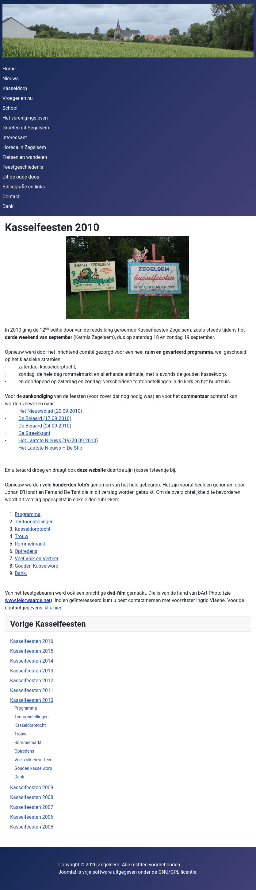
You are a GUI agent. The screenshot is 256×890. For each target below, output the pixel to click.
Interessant (14, 137)
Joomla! (67, 872)
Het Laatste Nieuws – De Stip (50, 448)
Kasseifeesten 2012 (31, 680)
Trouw (20, 733)
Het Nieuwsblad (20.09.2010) (50, 411)
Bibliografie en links (23, 187)
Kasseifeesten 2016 (31, 641)
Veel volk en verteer (33, 759)
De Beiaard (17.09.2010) (44, 418)
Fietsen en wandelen (24, 157)
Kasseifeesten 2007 (31, 807)
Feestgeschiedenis (22, 167)
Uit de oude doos (20, 177)
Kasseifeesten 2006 (31, 817)
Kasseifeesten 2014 (31, 661)
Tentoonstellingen (31, 716)
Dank (7, 206)
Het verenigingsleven (25, 118)
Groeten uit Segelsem (25, 128)
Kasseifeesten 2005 (31, 827)
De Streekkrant (34, 433)
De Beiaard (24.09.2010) (44, 426)
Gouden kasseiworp (33, 768)
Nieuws (10, 78)
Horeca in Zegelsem (24, 147)
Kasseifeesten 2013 (31, 671)
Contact (11, 196)
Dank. (21, 573)
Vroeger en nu (17, 98)
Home (9, 69)
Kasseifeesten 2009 (31, 787)
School (9, 108)
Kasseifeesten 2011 (31, 690)
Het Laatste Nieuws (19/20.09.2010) (58, 440)
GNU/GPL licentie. (177, 872)
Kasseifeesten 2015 (31, 651)
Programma (25, 708)
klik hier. (54, 608)
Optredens (24, 751)
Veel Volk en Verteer (37, 558)
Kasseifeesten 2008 (31, 797)
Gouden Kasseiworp (36, 566)
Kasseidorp (14, 88)
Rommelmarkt (27, 742)
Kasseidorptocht (30, 725)
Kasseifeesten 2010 (31, 700)
